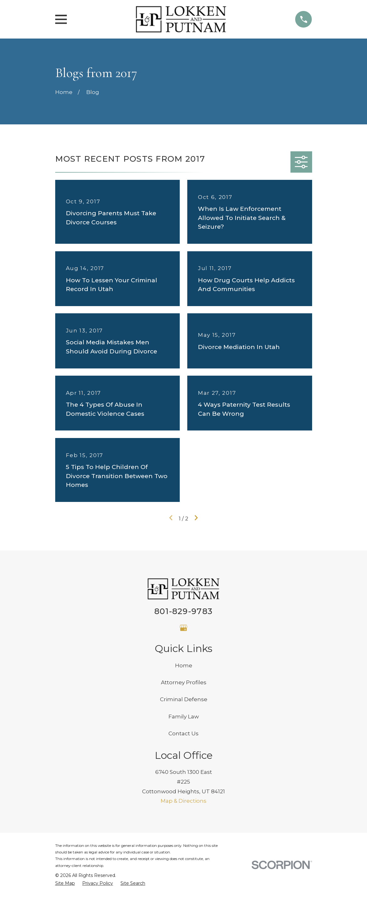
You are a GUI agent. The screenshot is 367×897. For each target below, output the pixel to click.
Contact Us (183, 733)
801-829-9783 (183, 611)
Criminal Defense (183, 699)
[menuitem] (65, 883)
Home (183, 665)
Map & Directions (183, 801)
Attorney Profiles (183, 682)
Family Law (183, 716)
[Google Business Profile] (183, 628)
